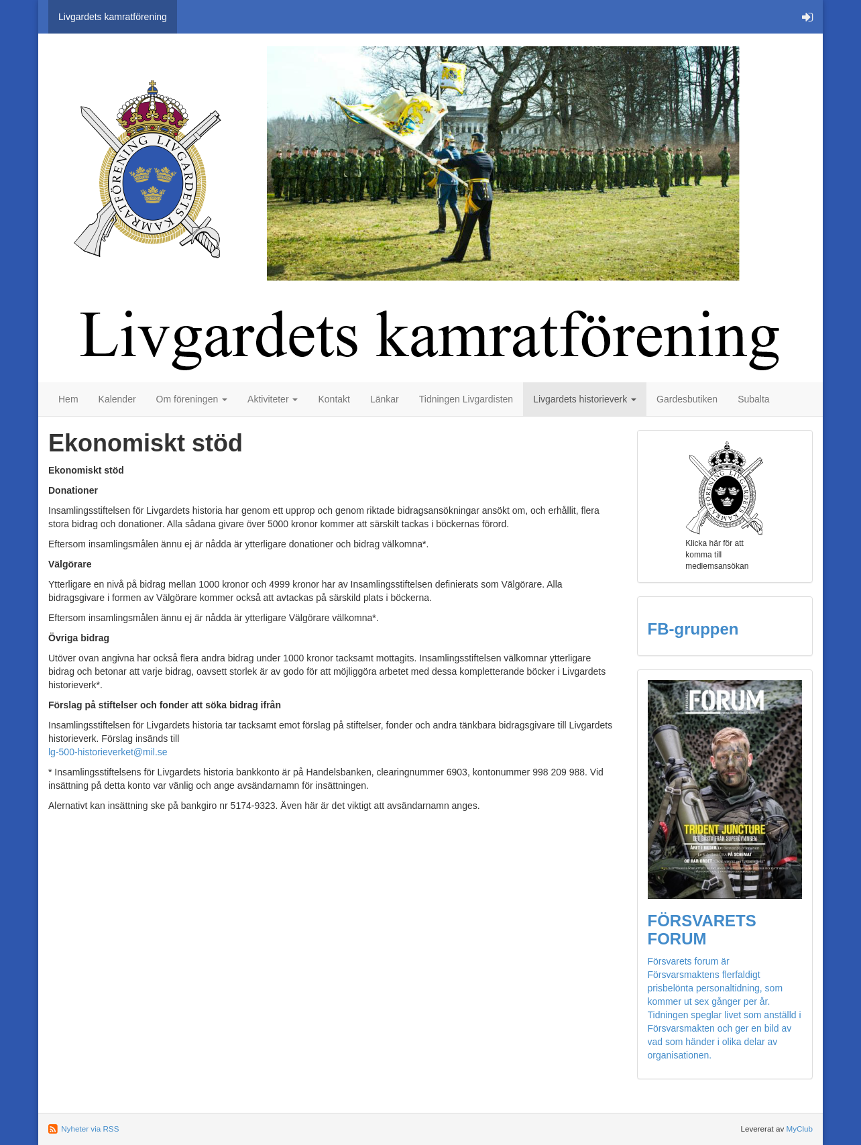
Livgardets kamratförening (112, 16)
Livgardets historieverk (584, 399)
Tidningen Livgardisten (466, 399)
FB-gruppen (693, 629)
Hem (68, 399)
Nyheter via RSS (90, 1128)
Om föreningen (192, 399)
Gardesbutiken (687, 399)
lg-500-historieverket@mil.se (108, 752)
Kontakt (333, 399)
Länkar (384, 399)
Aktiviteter (272, 399)
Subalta (753, 399)
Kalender (117, 399)
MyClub (799, 1128)
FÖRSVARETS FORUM (702, 929)
